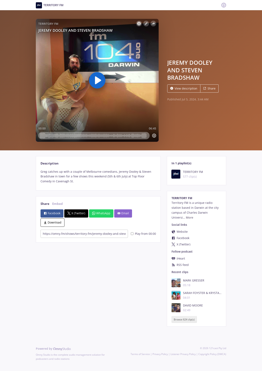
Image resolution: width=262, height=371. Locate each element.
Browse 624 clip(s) (184, 319)
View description (183, 88)
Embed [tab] (57, 204)
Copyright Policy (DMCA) (212, 354)
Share (209, 88)
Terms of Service (140, 354)
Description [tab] (50, 163)
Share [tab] (45, 204)
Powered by (53, 349)
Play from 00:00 (143, 234)
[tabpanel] (98, 176)
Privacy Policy (160, 354)
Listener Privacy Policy (183, 354)
